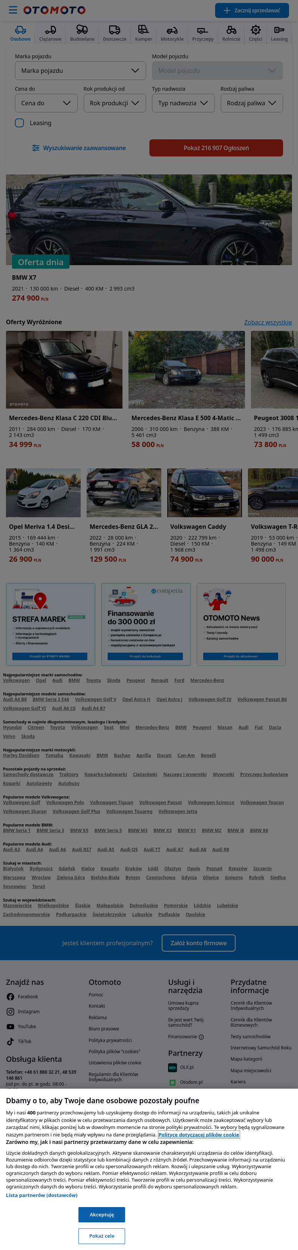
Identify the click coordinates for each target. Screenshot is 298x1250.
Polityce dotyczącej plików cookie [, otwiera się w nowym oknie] (199, 1134)
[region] (149, 1169)
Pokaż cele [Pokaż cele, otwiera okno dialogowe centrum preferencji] (102, 1235)
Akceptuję (102, 1214)
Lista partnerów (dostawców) (42, 1195)
